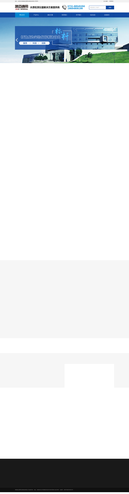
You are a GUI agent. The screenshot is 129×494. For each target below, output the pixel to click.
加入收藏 (106, 1)
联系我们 (111, 1)
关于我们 (78, 15)
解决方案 (50, 15)
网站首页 (22, 15)
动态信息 (92, 15)
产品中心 (36, 15)
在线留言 (106, 15)
